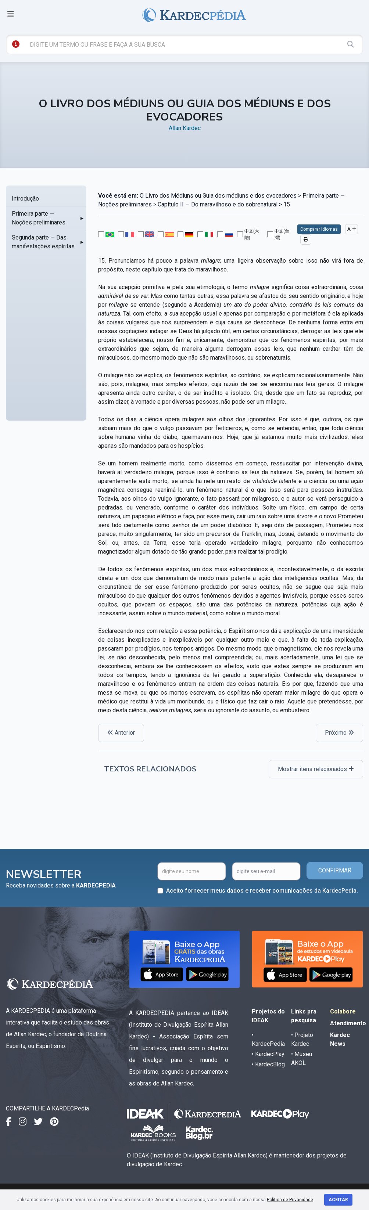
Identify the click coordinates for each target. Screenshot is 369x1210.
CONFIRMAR (334, 870)
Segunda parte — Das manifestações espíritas (43, 242)
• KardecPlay (268, 1054)
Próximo (339, 732)
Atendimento (348, 1023)
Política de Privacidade (290, 1199)
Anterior (121, 732)
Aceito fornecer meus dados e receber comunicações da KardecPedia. (262, 890)
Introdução (25, 198)
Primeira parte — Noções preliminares (38, 218)
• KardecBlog (268, 1064)
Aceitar (338, 1199)
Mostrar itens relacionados (316, 769)
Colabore (343, 1011)
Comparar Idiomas (319, 229)
